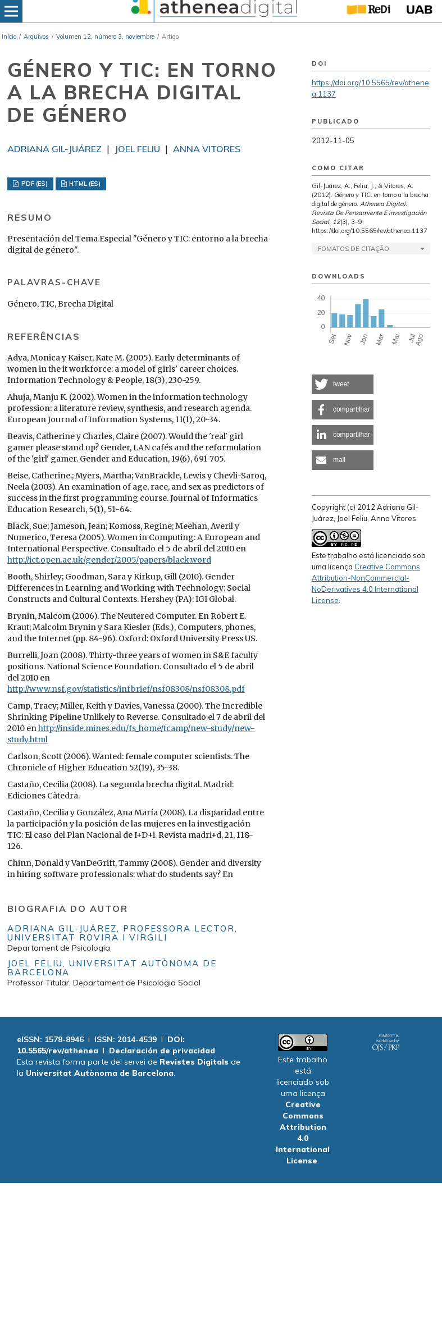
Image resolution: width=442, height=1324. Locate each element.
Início (9, 36)
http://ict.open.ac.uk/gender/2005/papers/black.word (109, 560)
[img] (212, 11)
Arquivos (36, 36)
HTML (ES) (84, 184)
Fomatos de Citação (353, 249)
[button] (342, 384)
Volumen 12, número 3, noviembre (105, 36)
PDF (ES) (34, 184)
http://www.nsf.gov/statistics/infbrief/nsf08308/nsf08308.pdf (126, 689)
